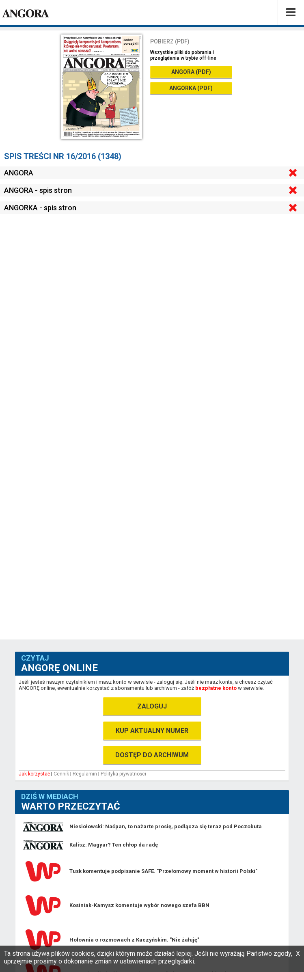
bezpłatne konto (216, 688)
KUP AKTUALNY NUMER (152, 730)
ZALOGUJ (152, 706)
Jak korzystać (34, 774)
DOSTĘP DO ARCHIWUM (152, 755)
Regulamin (85, 774)
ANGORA (18, 172)
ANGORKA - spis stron (40, 207)
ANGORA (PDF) (191, 72)
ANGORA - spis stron (38, 190)
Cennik (61, 774)
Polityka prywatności (123, 774)
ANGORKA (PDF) (191, 88)
